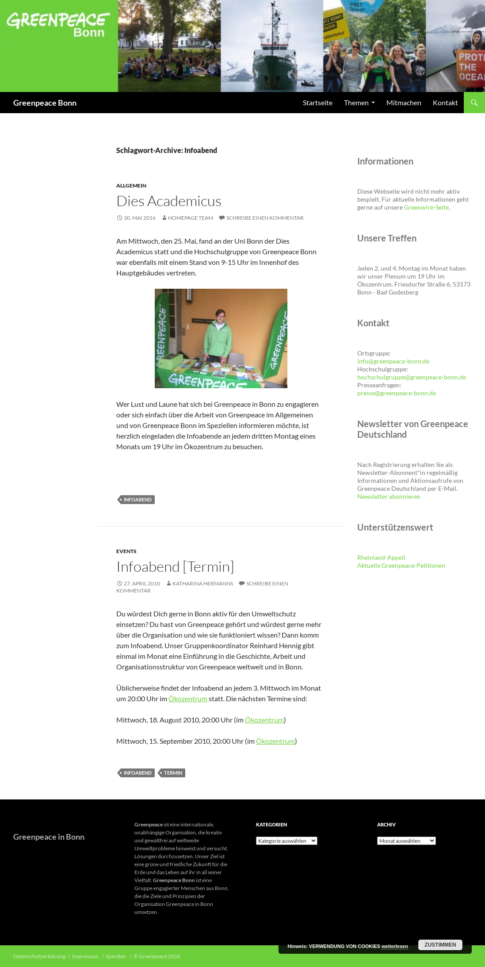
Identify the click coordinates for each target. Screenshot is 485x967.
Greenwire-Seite (426, 207)
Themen (356, 102)
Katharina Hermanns (202, 583)
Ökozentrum (187, 698)
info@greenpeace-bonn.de (393, 361)
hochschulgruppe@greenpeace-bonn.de (411, 377)
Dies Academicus (168, 200)
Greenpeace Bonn (44, 102)
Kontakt (445, 102)
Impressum (85, 956)
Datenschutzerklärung (39, 956)
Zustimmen (440, 945)
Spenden (116, 956)
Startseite (317, 102)
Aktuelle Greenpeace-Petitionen (401, 565)
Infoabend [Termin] (175, 566)
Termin (173, 773)
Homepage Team (190, 217)
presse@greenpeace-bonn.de (396, 393)
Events (126, 551)
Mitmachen (403, 102)
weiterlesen (395, 946)
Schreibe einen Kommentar (265, 217)
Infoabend (138, 499)
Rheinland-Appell (381, 557)
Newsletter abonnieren (388, 496)
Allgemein (131, 185)
